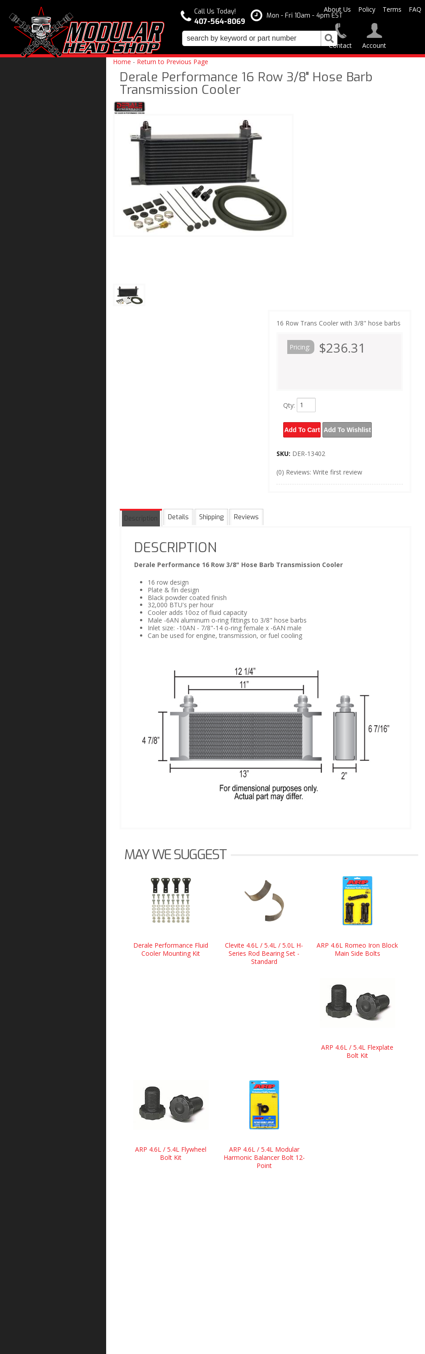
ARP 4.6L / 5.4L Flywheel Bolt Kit (170, 1149)
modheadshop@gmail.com (255, 1242)
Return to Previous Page (172, 61)
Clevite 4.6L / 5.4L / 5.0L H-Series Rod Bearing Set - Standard (264, 949)
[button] (259, 38)
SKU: (284, 450)
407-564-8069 (36, 855)
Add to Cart (304, 428)
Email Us (30, 836)
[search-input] (251, 38)
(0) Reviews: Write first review (319, 468)
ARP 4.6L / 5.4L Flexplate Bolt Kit (357, 1047)
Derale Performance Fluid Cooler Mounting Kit (170, 945)
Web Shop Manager (304, 1343)
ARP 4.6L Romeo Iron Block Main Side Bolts (357, 945)
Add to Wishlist (352, 428)
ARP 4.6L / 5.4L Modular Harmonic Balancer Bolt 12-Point (264, 1153)
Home (122, 61)
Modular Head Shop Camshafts (46, 680)
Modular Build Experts (49, 761)
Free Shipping (37, 709)
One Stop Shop (39, 728)
